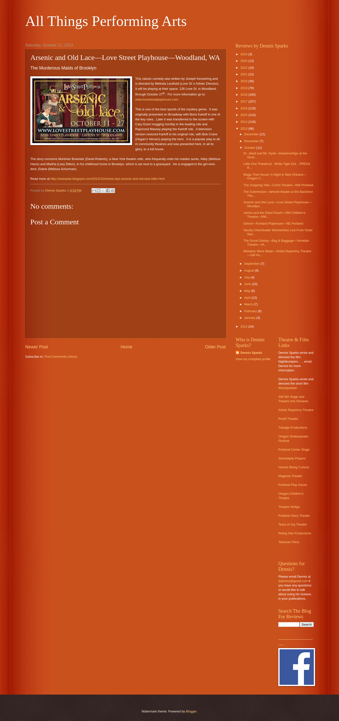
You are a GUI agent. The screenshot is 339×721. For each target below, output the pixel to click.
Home (126, 346)
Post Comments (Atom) (61, 356)
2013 (244, 128)
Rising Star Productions (294, 533)
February (251, 311)
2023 (244, 61)
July (247, 277)
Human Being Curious (293, 467)
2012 (244, 326)
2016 (244, 108)
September (252, 263)
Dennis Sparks (251, 353)
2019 (244, 88)
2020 (244, 81)
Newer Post (36, 346)
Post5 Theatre (288, 419)
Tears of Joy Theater (292, 524)
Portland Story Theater (294, 515)
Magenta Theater (290, 476)
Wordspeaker (287, 388)
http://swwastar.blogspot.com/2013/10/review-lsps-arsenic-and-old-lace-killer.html (107, 179)
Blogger (191, 711)
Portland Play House (292, 485)
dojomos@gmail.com (293, 581)
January (250, 318)
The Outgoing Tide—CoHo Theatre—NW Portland (278, 185)
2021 (244, 74)
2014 (244, 122)
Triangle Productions (292, 427)
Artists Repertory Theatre (296, 410)
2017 (244, 101)
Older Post (215, 346)
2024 (244, 54)
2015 (244, 115)
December (252, 134)
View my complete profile (253, 359)
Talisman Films (288, 542)
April (247, 297)
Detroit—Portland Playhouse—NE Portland (273, 223)
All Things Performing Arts (106, 21)
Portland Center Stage (293, 449)
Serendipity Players (291, 458)
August (249, 270)
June (248, 284)
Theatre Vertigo (289, 507)
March (249, 304)
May (247, 291)
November (252, 141)
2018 (244, 94)
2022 (244, 67)
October (250, 147)
